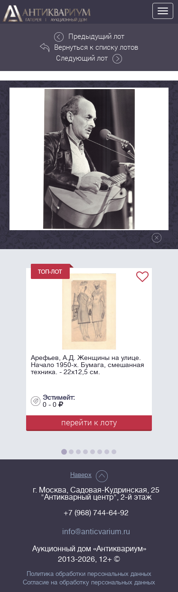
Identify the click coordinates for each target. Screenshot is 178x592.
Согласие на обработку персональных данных (89, 582)
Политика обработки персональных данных (89, 574)
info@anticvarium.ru (96, 532)
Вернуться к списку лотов (89, 47)
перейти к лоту (89, 422)
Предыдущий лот (89, 36)
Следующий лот (89, 58)
